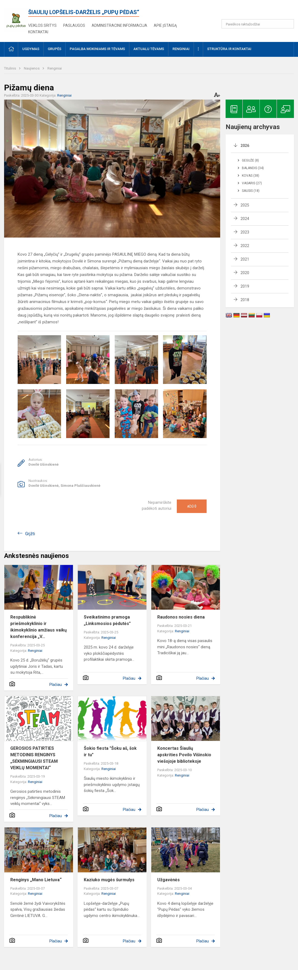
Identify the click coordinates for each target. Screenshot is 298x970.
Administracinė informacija (119, 25)
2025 (245, 205)
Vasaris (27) (252, 183)
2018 (245, 300)
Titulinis (10, 68)
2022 (245, 246)
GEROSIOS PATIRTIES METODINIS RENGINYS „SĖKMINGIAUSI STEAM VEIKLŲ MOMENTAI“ (34, 758)
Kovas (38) (250, 175)
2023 (245, 232)
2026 (245, 145)
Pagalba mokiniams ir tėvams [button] (97, 49)
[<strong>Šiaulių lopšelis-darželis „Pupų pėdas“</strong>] (16, 18)
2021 (245, 259)
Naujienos (32, 68)
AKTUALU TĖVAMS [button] (148, 49)
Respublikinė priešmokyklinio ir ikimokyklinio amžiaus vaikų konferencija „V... (38, 626)
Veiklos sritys (42, 25)
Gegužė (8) (250, 160)
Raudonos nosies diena (181, 617)
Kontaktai (38, 32)
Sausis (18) (250, 191)
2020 (245, 273)
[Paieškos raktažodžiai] (258, 23)
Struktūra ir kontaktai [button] (229, 49)
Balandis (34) (253, 168)
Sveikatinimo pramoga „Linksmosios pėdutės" (107, 620)
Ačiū (191, 506)
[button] (257, 11)
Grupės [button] (54, 49)
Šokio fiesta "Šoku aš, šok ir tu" (110, 751)
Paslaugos (74, 25)
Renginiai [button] (181, 49)
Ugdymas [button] (30, 49)
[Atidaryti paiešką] (288, 24)
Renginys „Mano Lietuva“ (36, 879)
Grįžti (30, 533)
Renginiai (54, 68)
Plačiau (55, 684)
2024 (245, 218)
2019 (245, 286)
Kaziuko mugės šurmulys (109, 879)
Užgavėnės (168, 879)
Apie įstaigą (165, 25)
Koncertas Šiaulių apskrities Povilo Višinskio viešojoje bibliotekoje (184, 755)
